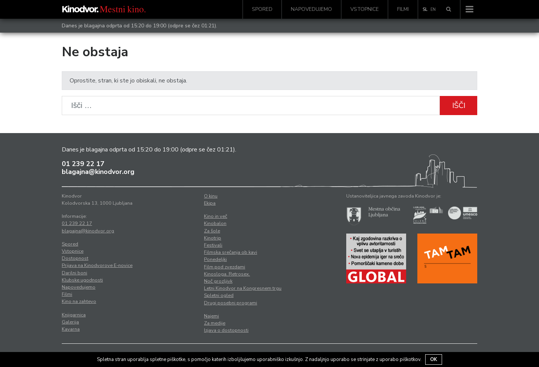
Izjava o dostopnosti (226, 330)
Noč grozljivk (218, 281)
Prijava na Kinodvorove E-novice (97, 265)
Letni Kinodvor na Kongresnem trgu (242, 288)
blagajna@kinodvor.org (98, 171)
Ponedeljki (215, 259)
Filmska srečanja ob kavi (230, 252)
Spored (262, 9)
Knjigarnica (74, 315)
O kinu (210, 196)
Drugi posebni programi (230, 303)
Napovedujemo (311, 9)
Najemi (211, 316)
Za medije (214, 323)
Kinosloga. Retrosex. (227, 274)
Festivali (213, 245)
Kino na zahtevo (79, 301)
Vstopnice (364, 9)
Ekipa (210, 203)
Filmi (403, 9)
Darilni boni (74, 273)
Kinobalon (215, 223)
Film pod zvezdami (224, 267)
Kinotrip (212, 238)
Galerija (70, 322)
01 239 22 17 (83, 163)
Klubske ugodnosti (82, 280)
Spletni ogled (219, 295)
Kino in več (215, 216)
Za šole (212, 231)
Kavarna (71, 329)
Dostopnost (75, 258)
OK (433, 359)
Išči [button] (458, 105)
